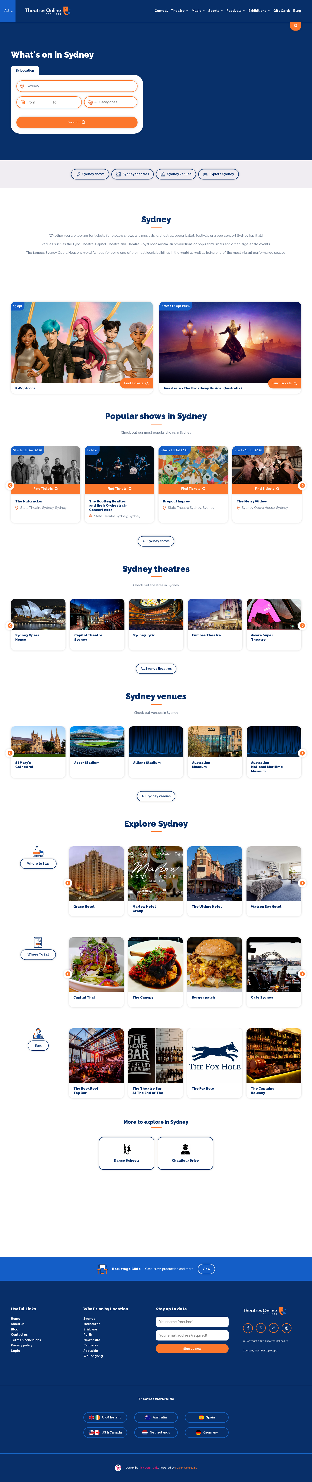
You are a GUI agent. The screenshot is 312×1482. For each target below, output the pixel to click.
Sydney (89, 1318)
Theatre (178, 11)
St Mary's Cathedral (24, 765)
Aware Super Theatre (262, 637)
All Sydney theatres (156, 668)
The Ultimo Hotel (207, 907)
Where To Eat (38, 954)
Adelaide (90, 1351)
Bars (38, 1045)
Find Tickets (136, 383)
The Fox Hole (203, 1088)
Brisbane (90, 1329)
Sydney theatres (132, 174)
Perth (87, 1334)
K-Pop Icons (25, 388)
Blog (297, 11)
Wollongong (93, 1356)
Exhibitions (257, 11)
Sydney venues (176, 174)
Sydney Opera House (27, 637)
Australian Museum (201, 765)
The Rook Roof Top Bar (85, 1091)
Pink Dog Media (148, 1467)
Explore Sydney (218, 174)
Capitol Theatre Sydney (88, 637)
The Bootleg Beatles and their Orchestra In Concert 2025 (108, 505)
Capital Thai (84, 997)
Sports (213, 11)
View (206, 1269)
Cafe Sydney (262, 997)
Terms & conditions (26, 1340)
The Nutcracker (29, 501)
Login (15, 1351)
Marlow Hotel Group (144, 909)
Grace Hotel (84, 907)
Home (15, 1318)
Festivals (233, 11)
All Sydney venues (156, 796)
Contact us (19, 1334)
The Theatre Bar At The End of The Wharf (148, 1091)
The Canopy (143, 997)
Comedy (161, 11)
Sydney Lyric (144, 635)
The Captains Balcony (262, 1091)
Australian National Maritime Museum (267, 767)
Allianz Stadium (147, 763)
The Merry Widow (252, 501)
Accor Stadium (87, 763)
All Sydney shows (156, 541)
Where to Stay (38, 863)
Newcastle (91, 1340)
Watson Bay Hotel (266, 907)
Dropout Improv (176, 501)
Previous (9, 485)
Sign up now (192, 1348)
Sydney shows (90, 174)
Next (302, 485)
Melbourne (92, 1324)
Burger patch (203, 997)
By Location (25, 70)
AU (6, 11)
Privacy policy (21, 1345)
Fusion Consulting (186, 1467)
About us (17, 1324)
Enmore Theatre (206, 635)
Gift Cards (282, 11)
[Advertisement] (156, 1226)
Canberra (90, 1345)
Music (196, 11)
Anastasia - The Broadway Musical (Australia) (203, 388)
